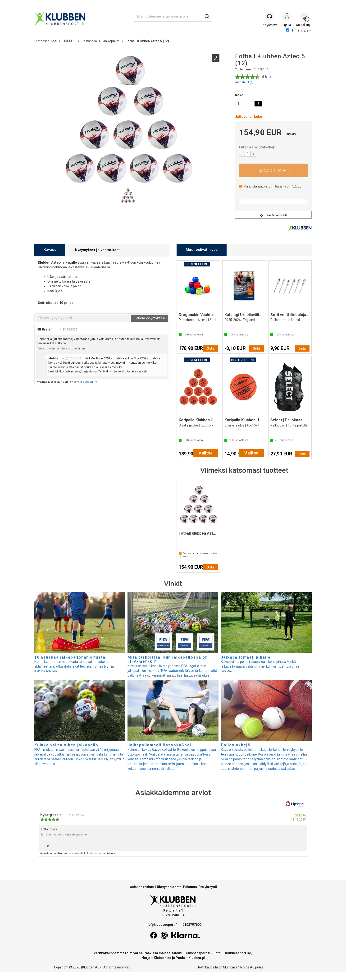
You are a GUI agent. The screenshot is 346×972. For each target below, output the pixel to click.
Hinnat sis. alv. (298, 30)
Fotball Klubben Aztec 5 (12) (147, 41)
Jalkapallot (111, 41)
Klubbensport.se (238, 953)
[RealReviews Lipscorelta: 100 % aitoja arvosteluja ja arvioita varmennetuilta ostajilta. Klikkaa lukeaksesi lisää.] (295, 803)
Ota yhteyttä (207, 887)
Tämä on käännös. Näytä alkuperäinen (61, 348)
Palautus (190, 887)
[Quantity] (247, 153)
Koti (54, 41)
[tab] (49, 250)
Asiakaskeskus (142, 887)
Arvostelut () (244, 82)
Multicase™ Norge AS (239, 967)
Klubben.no (162, 958)
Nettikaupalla (208, 967)
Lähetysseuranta (168, 887)
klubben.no (89, 381)
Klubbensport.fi (198, 953)
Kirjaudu (287, 16)
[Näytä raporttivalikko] (301, 845)
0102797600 (191, 924)
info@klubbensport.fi (161, 924)
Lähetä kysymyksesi (150, 318)
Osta (273, 170)
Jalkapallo (89, 41)
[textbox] (83, 318)
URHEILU (69, 41)
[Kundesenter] (269, 16)
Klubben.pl (196, 958)
